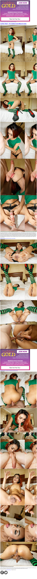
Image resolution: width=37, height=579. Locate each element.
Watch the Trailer (2, 371)
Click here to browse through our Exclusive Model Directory (7, 566)
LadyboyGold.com (8, 569)
